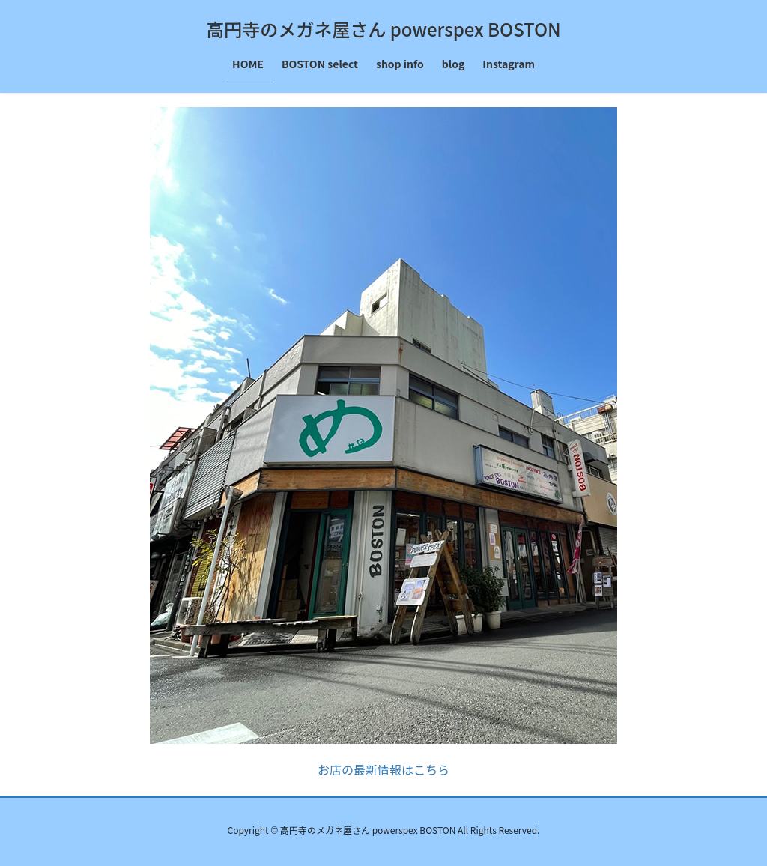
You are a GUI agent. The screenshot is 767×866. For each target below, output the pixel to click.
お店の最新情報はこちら (383, 769)
